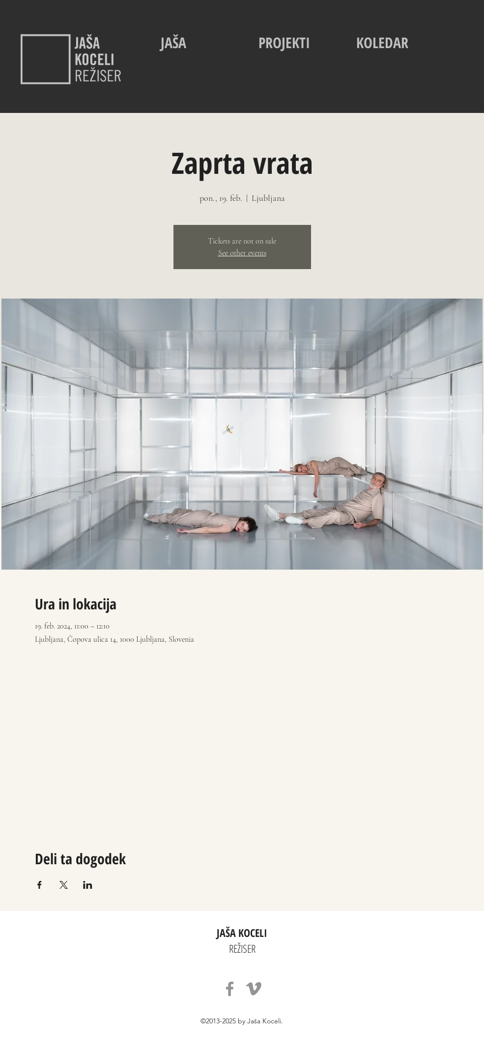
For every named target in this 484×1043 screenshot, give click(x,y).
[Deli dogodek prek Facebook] (39, 885)
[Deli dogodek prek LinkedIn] (87, 885)
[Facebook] (229, 988)
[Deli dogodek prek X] (63, 885)
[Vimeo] (253, 988)
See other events (242, 253)
